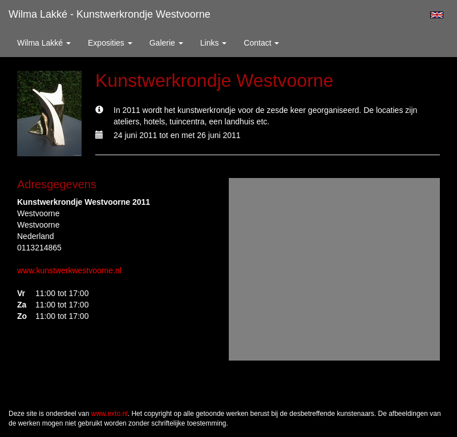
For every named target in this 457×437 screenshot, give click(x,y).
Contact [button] (261, 42)
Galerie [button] (166, 42)
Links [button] (213, 42)
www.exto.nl (109, 414)
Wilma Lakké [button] (44, 42)
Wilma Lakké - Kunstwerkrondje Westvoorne (110, 14)
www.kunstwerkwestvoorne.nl (69, 270)
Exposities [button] (110, 42)
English (436, 14)
